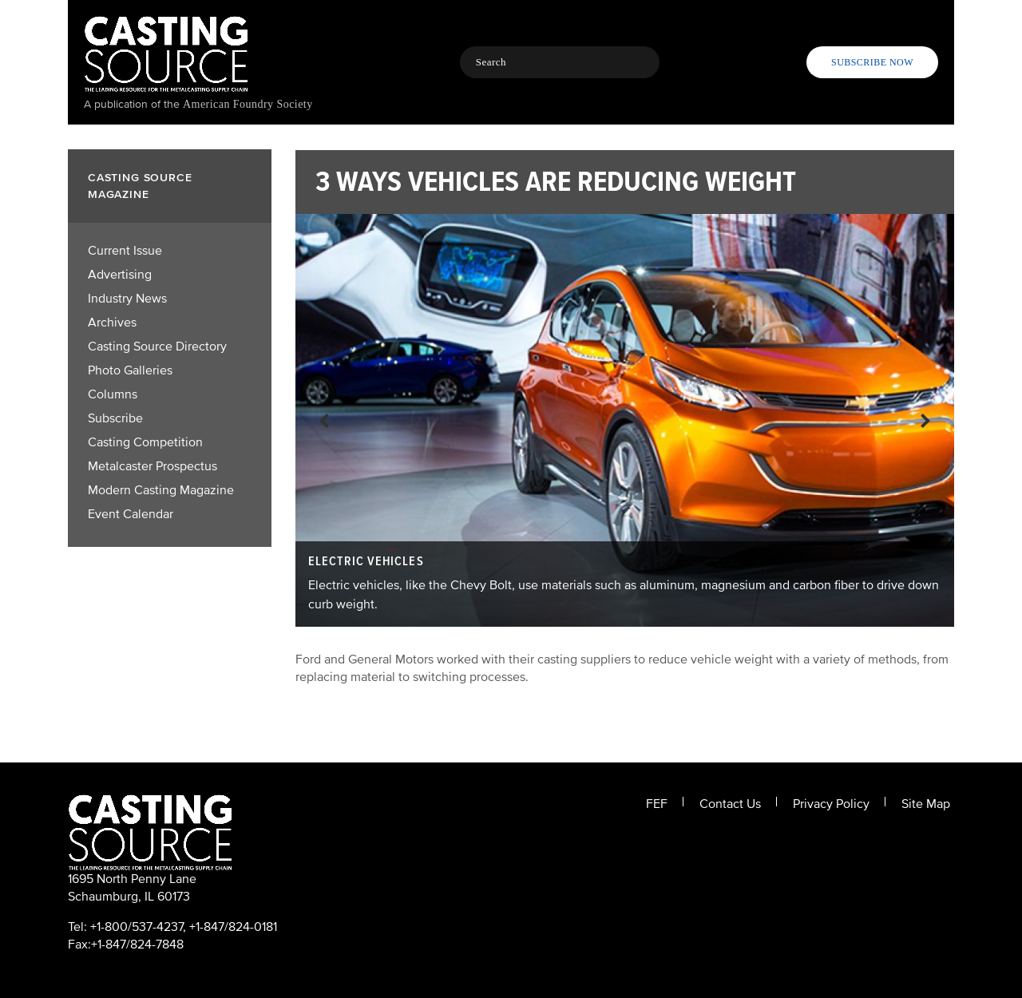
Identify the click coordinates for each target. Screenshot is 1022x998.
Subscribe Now (872, 62)
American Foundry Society (248, 104)
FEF (656, 804)
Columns (112, 394)
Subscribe (115, 418)
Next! (925, 420)
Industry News (127, 299)
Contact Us (730, 804)
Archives (112, 323)
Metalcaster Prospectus (152, 466)
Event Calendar (130, 514)
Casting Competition (145, 442)
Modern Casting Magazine (161, 490)
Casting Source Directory (157, 346)
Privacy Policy (831, 804)
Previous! (324, 420)
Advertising (120, 275)
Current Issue (125, 251)
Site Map (925, 804)
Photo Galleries (130, 370)
